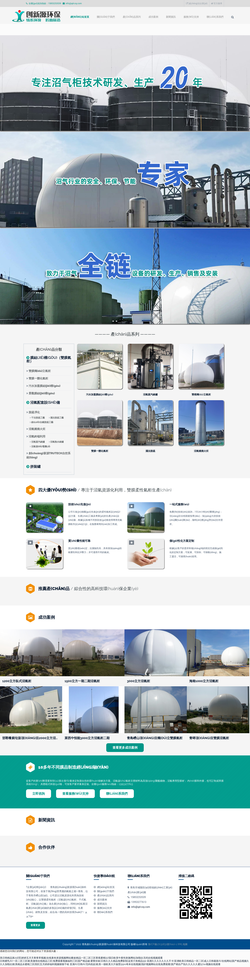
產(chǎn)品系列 (109, 30)
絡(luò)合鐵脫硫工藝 (42, 422)
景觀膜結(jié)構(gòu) (42, 393)
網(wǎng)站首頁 (51, 30)
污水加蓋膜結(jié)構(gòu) (44, 386)
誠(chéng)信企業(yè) (196, 3)
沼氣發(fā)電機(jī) (40, 446)
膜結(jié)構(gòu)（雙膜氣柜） (48, 359)
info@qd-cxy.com (140, 907)
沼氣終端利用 (37, 436)
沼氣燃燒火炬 (37, 429)
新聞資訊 (151, 30)
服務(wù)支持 (173, 30)
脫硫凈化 (34, 412)
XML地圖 (182, 945)
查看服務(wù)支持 (75, 793)
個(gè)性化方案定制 (181, 540)
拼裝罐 (35, 466)
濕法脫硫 (150, 451)
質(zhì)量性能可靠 (79, 540)
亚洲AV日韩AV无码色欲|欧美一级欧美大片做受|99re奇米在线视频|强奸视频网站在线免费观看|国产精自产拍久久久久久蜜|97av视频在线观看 (145, 965)
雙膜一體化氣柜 (38, 378)
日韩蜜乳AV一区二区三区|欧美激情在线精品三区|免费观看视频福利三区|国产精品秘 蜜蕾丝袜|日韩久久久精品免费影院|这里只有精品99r (73, 962)
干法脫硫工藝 (38, 417)
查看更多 (37, 925)
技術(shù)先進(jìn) (79, 504)
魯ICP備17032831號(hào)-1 (162, 945)
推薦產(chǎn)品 (54, 588)
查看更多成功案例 (125, 747)
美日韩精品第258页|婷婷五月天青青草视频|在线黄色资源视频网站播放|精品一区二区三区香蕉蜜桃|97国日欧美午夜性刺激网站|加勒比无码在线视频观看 (81, 959)
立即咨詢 (38, 793)
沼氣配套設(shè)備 (45, 402)
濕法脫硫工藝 (57, 417)
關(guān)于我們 (80, 30)
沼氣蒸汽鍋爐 (38, 442)
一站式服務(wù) (179, 504)
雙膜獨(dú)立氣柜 (40, 371)
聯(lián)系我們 (199, 30)
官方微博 (216, 3)
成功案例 (132, 30)
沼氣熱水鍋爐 (57, 442)
